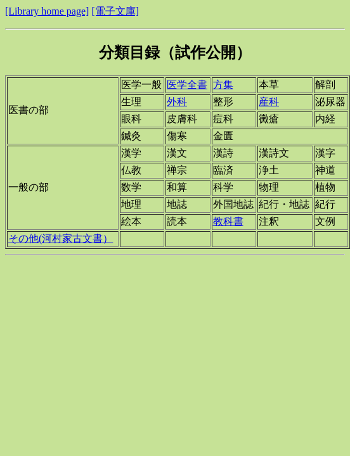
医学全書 (187, 84)
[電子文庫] (115, 11)
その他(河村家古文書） (60, 238)
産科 (269, 101)
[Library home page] (47, 11)
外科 (177, 101)
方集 (223, 84)
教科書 (228, 221)
